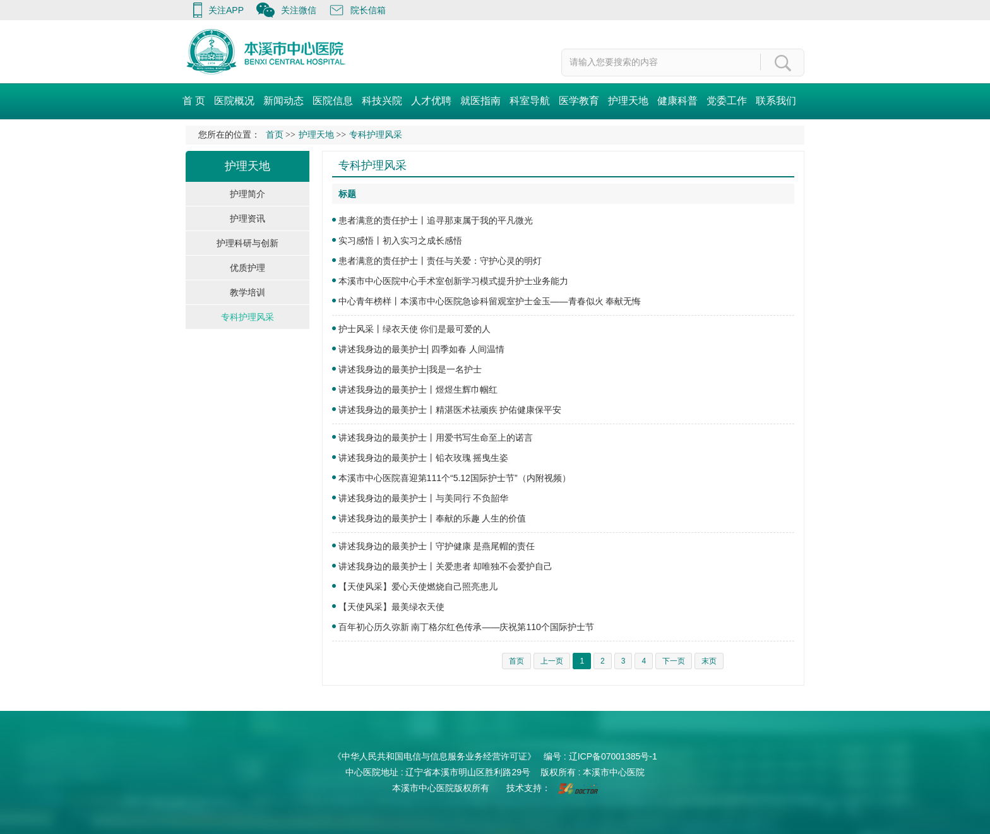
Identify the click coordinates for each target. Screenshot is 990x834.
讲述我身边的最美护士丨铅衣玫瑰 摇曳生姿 (423, 458)
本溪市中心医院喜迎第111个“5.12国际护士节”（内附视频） (454, 478)
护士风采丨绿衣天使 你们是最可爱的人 (414, 329)
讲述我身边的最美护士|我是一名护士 (410, 369)
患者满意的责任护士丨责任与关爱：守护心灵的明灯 (440, 261)
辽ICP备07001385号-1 (613, 756)
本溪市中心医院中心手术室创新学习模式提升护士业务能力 (453, 281)
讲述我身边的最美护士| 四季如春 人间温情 (421, 349)
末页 (709, 661)
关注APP (226, 10)
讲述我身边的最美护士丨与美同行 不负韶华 (423, 498)
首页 (274, 135)
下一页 (673, 661)
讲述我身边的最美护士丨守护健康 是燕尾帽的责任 (436, 546)
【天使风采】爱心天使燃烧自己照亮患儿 (418, 586)
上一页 (551, 661)
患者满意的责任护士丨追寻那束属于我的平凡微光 (435, 220)
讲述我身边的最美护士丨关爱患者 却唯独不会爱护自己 (445, 566)
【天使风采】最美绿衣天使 (391, 607)
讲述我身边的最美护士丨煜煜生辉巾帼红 (418, 389)
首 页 (193, 100)
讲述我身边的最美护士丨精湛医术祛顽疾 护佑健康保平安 (450, 410)
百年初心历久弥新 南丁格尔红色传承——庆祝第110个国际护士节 (466, 627)
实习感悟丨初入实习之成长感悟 (400, 240)
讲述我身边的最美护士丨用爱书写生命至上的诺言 (435, 437)
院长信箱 (368, 10)
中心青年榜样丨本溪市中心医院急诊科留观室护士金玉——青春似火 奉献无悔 (489, 301)
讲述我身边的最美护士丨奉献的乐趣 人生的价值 (432, 518)
